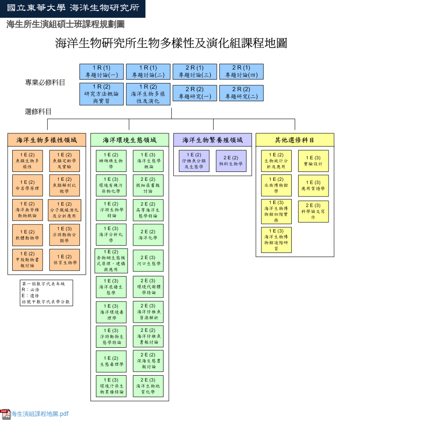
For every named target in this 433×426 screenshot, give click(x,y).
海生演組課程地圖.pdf (34, 413)
